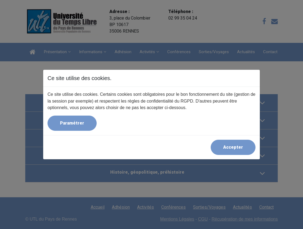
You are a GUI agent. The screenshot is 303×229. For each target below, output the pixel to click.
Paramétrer (72, 123)
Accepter (233, 147)
